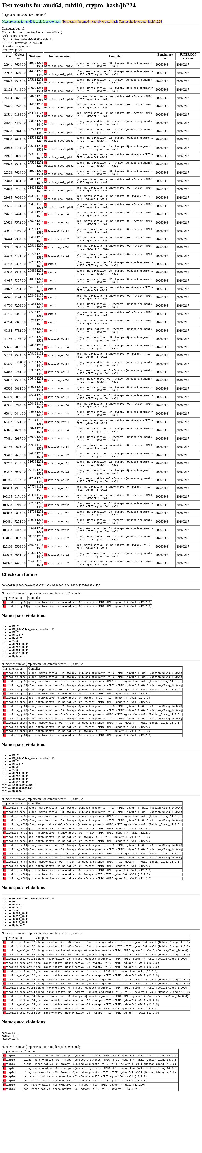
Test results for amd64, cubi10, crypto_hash (90, 21)
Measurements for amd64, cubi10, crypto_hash (31, 21)
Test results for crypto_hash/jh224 (140, 21)
